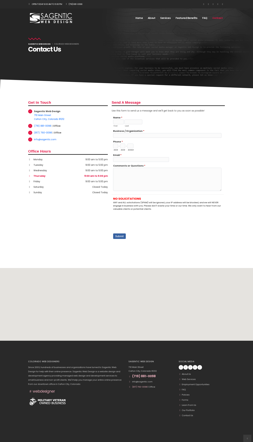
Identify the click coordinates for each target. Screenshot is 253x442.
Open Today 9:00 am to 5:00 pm (45, 4)
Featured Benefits (186, 18)
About (151, 18)
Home (139, 18)
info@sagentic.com (45, 139)
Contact (217, 18)
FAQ (204, 18)
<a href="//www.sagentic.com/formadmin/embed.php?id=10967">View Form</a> (168, 183)
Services (165, 18)
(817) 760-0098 (43, 132)
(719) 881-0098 (73, 4)
